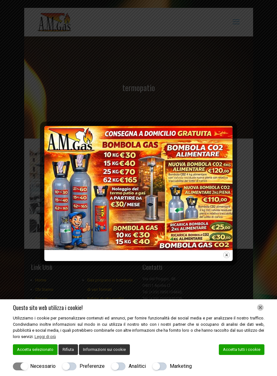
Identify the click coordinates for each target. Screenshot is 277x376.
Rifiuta (68, 349)
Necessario (43, 366)
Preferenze (92, 366)
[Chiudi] (260, 307)
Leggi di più (45, 336)
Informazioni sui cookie (104, 349)
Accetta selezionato (35, 349)
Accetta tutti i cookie (241, 349)
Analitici (137, 366)
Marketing (181, 366)
